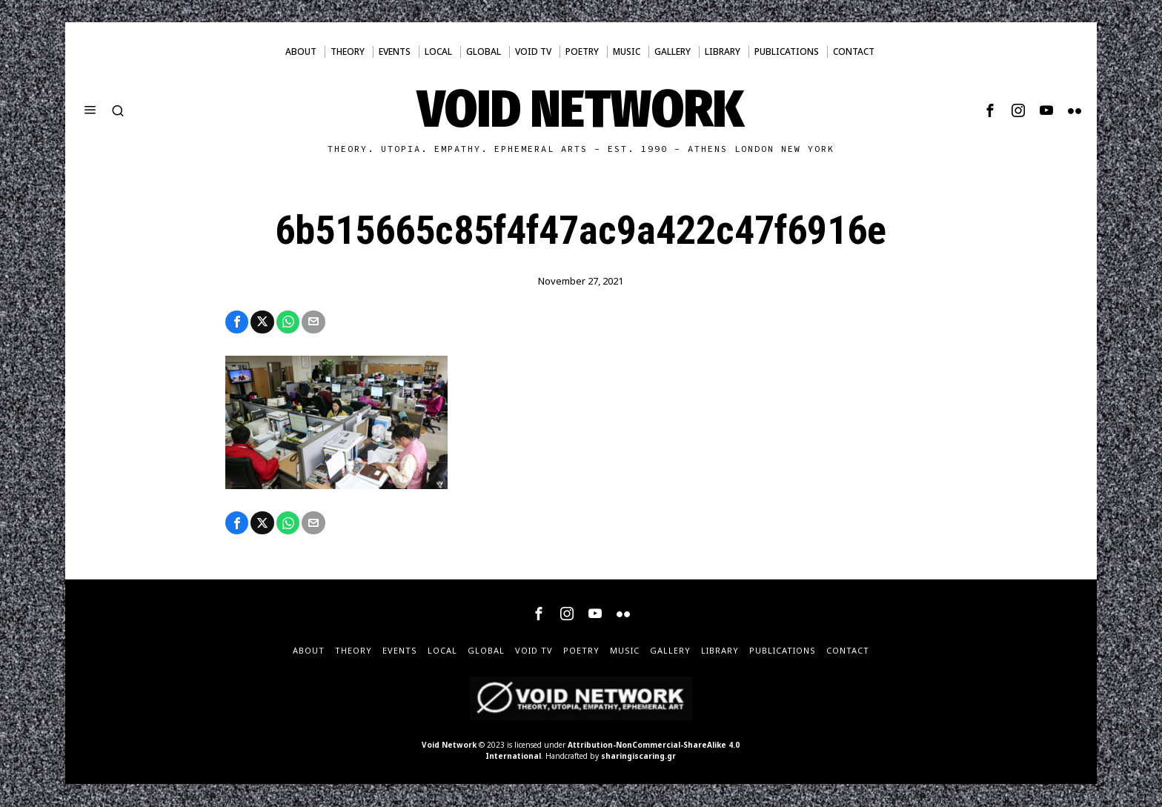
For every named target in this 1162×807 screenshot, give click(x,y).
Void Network (449, 745)
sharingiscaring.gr (638, 756)
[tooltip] (990, 110)
